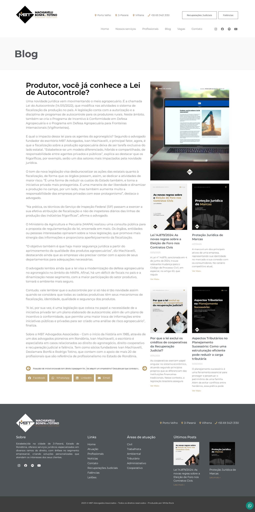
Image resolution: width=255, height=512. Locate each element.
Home (105, 28)
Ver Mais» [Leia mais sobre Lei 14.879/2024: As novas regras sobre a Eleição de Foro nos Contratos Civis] (154, 279)
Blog (168, 28)
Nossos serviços (125, 28)
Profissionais (150, 28)
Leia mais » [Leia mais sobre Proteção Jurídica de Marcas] (215, 477)
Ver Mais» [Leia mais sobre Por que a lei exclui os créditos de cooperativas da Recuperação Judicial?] (154, 386)
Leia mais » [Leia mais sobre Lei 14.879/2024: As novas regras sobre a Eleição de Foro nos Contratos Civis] (179, 485)
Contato (197, 28)
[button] (36, 378)
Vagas (181, 28)
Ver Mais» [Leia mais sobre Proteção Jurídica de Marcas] (196, 271)
